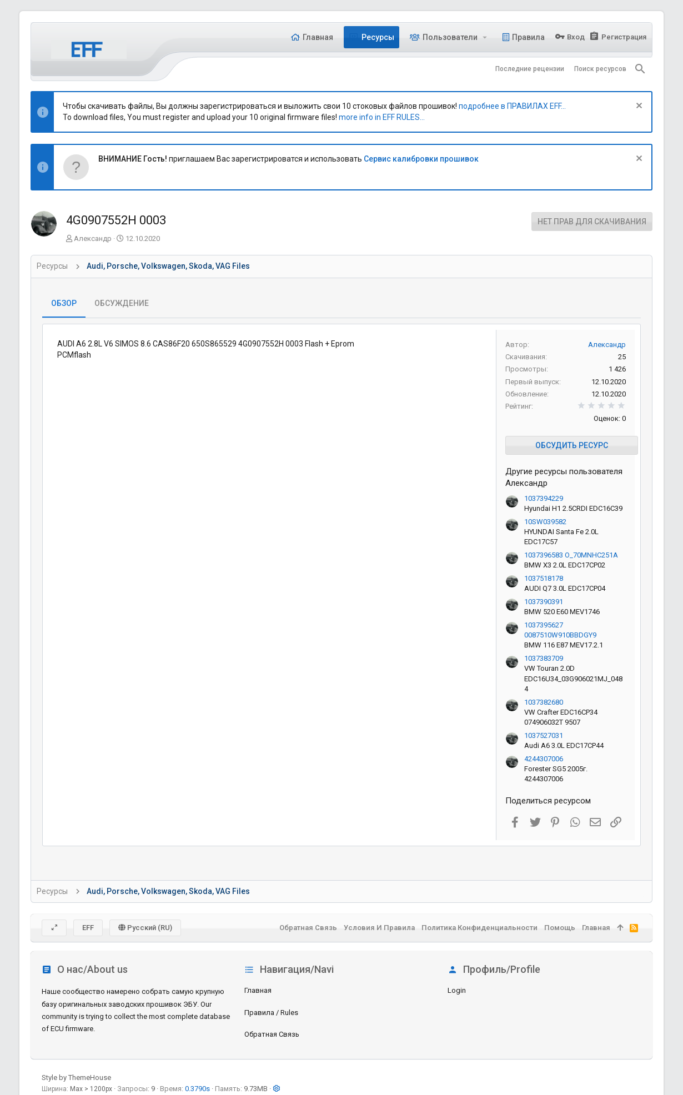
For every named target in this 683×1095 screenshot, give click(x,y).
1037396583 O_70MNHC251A (571, 555)
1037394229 (543, 498)
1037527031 (543, 735)
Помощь (559, 927)
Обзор (64, 303)
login (457, 990)
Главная (258, 990)
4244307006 (543, 759)
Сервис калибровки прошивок (421, 158)
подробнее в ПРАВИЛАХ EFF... (512, 106)
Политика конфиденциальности (479, 927)
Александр (93, 238)
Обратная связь (271, 1034)
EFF (88, 927)
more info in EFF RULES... (382, 117)
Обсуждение (121, 303)
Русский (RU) (145, 927)
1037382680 (543, 702)
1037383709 (543, 658)
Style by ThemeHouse (76, 1077)
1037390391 (543, 601)
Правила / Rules (271, 1012)
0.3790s (197, 1088)
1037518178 (543, 578)
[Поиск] (640, 69)
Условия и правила (379, 927)
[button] (485, 37)
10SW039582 (545, 522)
